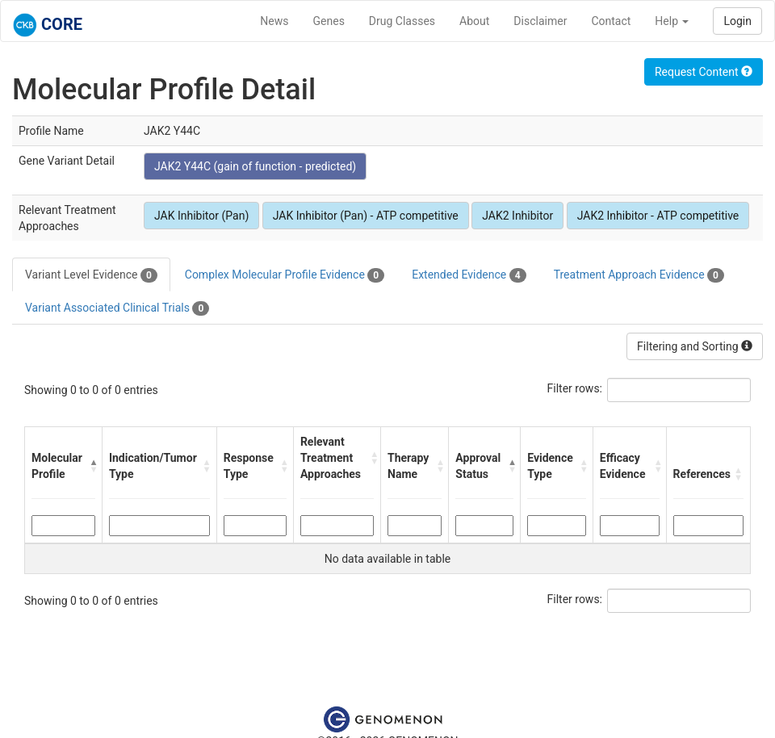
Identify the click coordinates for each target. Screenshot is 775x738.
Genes (329, 21)
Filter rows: (575, 388)
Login (737, 21)
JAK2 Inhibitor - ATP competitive (658, 215)
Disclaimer (540, 21)
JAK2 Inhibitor (517, 215)
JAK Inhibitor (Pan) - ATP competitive (366, 215)
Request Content (703, 71)
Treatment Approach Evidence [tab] (639, 275)
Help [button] (672, 21)
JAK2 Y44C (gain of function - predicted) (255, 166)
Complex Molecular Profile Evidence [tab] (284, 275)
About (474, 21)
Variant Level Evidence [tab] (91, 275)
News (274, 21)
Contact (610, 21)
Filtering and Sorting (694, 346)
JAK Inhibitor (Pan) (201, 215)
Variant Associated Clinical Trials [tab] (117, 308)
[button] (91, 466)
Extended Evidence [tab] (469, 275)
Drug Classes (402, 21)
